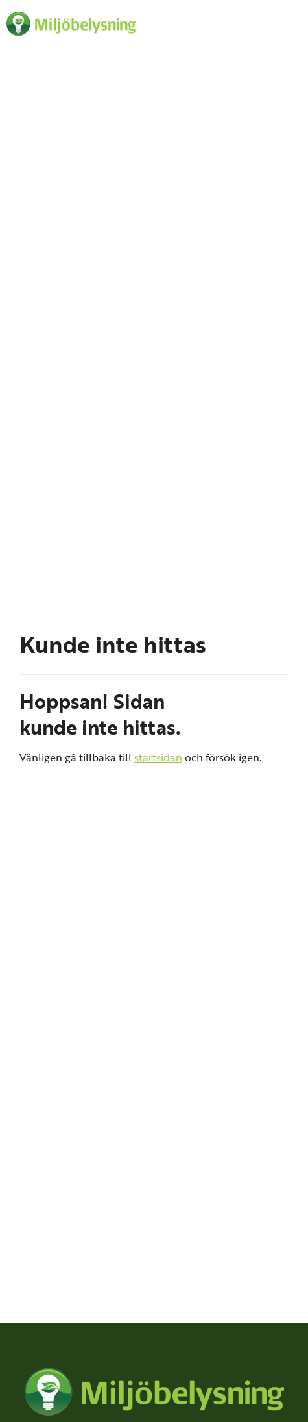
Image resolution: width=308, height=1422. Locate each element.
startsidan (158, 757)
